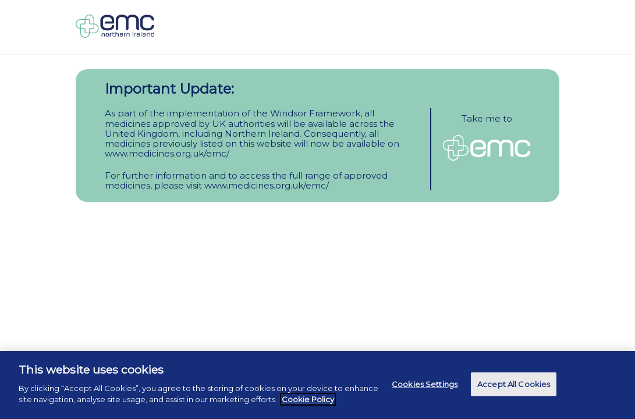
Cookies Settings (424, 383)
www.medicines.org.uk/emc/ (167, 153)
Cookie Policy (308, 399)
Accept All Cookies (513, 383)
